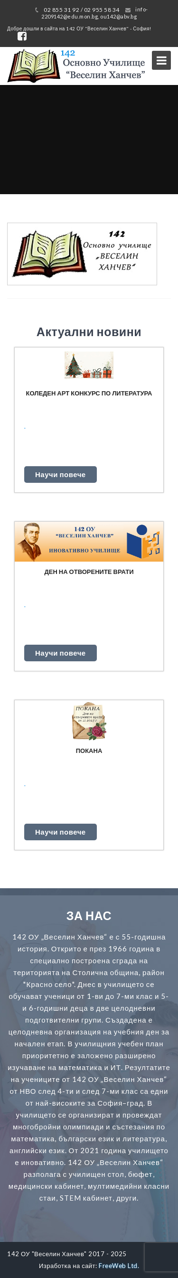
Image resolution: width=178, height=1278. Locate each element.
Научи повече (60, 474)
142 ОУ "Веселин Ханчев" (47, 1254)
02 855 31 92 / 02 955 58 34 (82, 9)
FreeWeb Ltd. (119, 1265)
